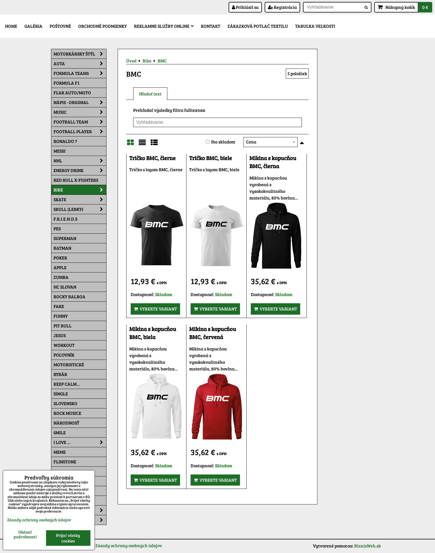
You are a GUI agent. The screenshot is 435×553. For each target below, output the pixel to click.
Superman (65, 238)
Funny (61, 316)
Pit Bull (63, 326)
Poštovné (60, 26)
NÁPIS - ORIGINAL (80, 102)
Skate (80, 199)
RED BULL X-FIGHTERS (76, 180)
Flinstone (65, 461)
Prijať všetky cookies (68, 538)
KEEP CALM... (67, 384)
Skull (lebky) (80, 209)
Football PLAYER (80, 131)
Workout (64, 345)
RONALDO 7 (65, 141)
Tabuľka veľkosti (315, 26)
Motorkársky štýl (80, 54)
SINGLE (61, 394)
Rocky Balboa (69, 296)
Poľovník (64, 355)
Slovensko (65, 403)
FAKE (59, 306)
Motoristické (69, 364)
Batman (62, 248)
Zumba (61, 277)
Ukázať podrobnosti (25, 534)
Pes (57, 228)
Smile (60, 432)
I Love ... (80, 442)
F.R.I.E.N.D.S (65, 219)
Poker (60, 258)
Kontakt (210, 26)
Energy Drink (80, 170)
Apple (60, 267)
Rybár (60, 374)
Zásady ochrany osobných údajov (128, 545)
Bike (80, 190)
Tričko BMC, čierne (152, 158)
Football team (80, 122)
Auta (80, 63)
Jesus (60, 335)
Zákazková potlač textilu (257, 26)
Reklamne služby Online (164, 26)
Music (80, 112)
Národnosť (66, 423)
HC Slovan (65, 287)
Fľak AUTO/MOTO (72, 92)
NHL (80, 160)
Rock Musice (67, 413)
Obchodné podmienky (102, 26)
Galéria (33, 26)
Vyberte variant (155, 309)
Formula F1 (66, 83)
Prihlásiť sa (245, 7)
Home (11, 26)
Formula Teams (80, 73)
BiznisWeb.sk (367, 546)
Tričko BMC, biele (210, 158)
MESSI (59, 151)
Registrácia (282, 7)
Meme (60, 452)
